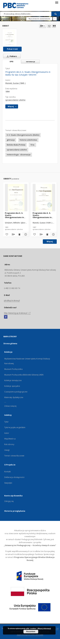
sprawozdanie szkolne (15, 100)
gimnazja (11, 140)
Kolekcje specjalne (12, 386)
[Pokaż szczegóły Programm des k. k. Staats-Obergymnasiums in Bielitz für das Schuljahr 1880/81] (25, 234)
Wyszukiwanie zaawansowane (39, 19)
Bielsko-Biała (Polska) (16, 145)
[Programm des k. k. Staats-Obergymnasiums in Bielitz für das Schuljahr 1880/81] (16, 198)
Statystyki (8, 483)
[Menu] (56, 2)
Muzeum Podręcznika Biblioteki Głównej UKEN (24, 374)
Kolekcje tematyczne (13, 380)
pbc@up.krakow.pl (12, 300)
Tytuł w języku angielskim (14, 427)
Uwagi (7, 450)
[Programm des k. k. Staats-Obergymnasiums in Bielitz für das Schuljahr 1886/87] (44, 198)
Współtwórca (10, 438)
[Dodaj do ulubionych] (49, 26)
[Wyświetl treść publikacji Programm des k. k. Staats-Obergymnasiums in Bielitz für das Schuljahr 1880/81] (19, 234)
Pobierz (11, 56)
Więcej (50, 241)
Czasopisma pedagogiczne (16, 391)
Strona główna (10, 343)
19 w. (32, 145)
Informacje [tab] (30, 62)
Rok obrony (9, 444)
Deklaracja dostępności (14, 477)
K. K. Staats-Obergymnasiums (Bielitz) (23, 135)
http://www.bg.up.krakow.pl (17, 313)
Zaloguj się (9, 501)
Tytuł (6, 421)
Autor (6, 433)
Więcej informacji (44, 628)
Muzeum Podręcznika (13, 369)
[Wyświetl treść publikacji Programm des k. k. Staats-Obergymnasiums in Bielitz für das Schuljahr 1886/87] (47, 234)
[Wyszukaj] (55, 13)
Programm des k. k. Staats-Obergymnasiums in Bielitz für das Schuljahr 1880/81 (14, 215)
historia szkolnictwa (28, 140)
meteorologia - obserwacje (19, 154)
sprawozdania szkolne (17, 149)
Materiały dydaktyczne (13, 397)
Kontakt (7, 471)
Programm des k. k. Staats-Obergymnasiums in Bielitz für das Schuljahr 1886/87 (42, 215)
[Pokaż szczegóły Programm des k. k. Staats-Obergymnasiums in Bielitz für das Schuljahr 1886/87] (53, 234)
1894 (7, 91)
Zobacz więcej (10, 406)
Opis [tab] (11, 62)
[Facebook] (5, 317)
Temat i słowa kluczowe (14, 455)
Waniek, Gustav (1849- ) (15, 83)
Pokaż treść (12, 49)
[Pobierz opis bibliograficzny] (13, 234)
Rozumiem (30, 632)
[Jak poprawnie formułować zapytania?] (55, 19)
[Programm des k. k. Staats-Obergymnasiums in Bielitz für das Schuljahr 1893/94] (9, 38)
